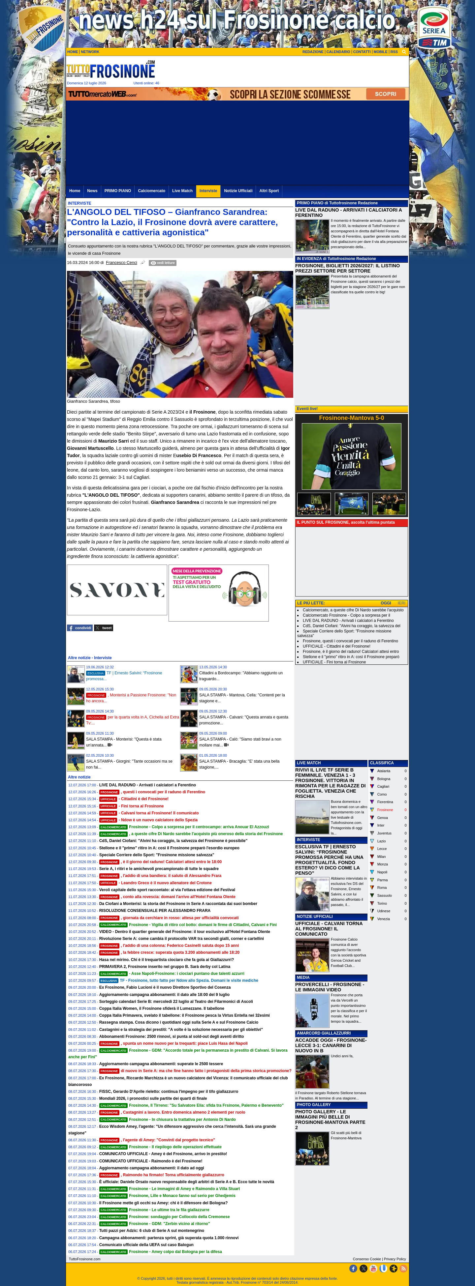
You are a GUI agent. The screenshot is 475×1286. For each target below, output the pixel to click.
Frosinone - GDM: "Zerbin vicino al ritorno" (154, 1223)
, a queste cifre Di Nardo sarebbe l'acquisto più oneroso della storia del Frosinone (191, 834)
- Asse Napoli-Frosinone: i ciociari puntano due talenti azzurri (171, 973)
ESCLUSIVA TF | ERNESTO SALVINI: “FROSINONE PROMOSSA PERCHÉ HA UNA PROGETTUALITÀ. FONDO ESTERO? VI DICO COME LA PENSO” (329, 860)
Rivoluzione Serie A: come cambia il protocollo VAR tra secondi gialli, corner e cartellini (181, 938)
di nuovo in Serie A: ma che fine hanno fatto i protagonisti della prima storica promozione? (195, 1070)
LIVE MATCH (309, 763)
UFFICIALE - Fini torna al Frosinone (334, 662)
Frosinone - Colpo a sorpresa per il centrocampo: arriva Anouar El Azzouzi (184, 827)
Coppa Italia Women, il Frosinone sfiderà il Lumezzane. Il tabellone (161, 1008)
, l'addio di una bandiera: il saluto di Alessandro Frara (160, 875)
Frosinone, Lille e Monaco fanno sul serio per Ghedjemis (167, 1195)
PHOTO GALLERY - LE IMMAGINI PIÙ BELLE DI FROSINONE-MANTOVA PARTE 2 (330, 1119)
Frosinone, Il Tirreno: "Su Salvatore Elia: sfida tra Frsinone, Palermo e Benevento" (191, 1105)
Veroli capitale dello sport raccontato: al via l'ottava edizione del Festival (167, 890)
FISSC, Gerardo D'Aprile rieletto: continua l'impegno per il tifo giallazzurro (168, 1091)
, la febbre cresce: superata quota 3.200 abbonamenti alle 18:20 (169, 952)
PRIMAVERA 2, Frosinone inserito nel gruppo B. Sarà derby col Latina (164, 966)
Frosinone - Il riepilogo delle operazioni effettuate (160, 1147)
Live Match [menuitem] (182, 191)
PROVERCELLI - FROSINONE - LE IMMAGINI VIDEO (329, 987)
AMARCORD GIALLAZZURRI (324, 1033)
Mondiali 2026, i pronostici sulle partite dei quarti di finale (153, 1098)
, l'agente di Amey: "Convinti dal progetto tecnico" (157, 1140)
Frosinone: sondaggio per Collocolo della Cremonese (164, 1216)
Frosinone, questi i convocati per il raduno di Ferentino (350, 641)
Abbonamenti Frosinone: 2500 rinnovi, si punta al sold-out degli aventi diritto (171, 1036)
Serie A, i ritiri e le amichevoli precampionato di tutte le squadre (159, 868)
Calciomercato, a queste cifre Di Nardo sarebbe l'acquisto (353, 610)
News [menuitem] (92, 191)
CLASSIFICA (382, 763)
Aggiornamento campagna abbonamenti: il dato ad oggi (151, 1168)
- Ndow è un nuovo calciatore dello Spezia (148, 820)
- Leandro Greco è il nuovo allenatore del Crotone (155, 883)
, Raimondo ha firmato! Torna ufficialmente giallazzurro (161, 1175)
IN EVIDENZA (309, 258)
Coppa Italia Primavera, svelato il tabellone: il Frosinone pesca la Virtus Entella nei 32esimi (184, 1015)
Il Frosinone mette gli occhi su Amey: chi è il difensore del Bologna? (163, 1203)
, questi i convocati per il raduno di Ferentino (152, 792)
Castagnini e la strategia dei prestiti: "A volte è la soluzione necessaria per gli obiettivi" (181, 1029)
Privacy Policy (395, 1259)
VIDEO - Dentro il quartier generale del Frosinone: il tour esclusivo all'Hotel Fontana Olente (184, 931)
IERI (401, 603)
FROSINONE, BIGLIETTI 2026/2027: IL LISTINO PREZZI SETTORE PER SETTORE (347, 268)
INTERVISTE (308, 839)
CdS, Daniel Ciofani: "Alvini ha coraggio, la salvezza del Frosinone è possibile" (173, 840)
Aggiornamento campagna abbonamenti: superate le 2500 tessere (161, 1064)
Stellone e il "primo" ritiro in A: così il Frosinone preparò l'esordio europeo (169, 848)
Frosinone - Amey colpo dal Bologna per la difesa (160, 1251)
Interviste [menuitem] (208, 191)
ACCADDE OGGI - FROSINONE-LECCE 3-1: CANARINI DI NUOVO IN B (331, 1045)
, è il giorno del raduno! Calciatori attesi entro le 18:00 (160, 862)
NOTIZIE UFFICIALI (315, 916)
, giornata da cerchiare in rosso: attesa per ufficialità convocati (169, 918)
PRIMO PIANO (310, 203)
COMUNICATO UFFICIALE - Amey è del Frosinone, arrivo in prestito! (163, 1154)
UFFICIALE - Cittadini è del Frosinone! (336, 646)
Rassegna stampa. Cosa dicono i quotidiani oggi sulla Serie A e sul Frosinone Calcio (179, 1022)
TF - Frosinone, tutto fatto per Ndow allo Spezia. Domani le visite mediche (178, 980)
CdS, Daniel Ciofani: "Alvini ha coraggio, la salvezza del (351, 626)
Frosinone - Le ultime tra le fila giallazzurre (154, 1210)
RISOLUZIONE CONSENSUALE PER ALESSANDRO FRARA (155, 910)
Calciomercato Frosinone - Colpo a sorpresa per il (346, 615)
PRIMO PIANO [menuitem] (118, 191)
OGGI (386, 603)
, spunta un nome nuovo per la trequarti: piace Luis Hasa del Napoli (173, 1043)
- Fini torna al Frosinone (131, 806)
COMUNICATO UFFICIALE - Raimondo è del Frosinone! (151, 1161)
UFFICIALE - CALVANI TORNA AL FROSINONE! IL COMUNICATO (329, 929)
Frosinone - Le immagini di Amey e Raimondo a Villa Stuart (169, 1188)
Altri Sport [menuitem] (269, 191)
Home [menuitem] (74, 191)
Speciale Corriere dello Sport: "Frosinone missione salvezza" (156, 855)
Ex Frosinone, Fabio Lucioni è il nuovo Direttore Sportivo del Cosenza (165, 987)
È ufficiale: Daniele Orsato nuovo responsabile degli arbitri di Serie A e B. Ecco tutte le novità (186, 1182)
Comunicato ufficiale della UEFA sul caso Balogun (146, 1244)
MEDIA (303, 977)
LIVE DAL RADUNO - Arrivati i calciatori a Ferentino (147, 785)
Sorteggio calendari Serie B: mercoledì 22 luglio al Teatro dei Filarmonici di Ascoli (176, 1001)
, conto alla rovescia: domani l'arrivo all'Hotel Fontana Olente (167, 896)
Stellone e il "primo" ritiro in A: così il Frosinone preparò (351, 657)
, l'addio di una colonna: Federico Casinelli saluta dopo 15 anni (169, 945)
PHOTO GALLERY (314, 1104)
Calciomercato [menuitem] (151, 191)
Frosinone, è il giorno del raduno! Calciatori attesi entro (351, 651)
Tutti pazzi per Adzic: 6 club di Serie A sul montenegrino (151, 1230)
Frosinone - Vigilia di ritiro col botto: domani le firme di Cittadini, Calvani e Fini (188, 924)
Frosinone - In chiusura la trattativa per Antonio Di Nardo (167, 1119)
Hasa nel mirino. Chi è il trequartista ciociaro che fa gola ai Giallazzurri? (166, 959)
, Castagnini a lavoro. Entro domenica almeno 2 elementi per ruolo (172, 1112)
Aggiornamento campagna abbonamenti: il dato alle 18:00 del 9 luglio (164, 994)
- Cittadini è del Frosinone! (134, 799)
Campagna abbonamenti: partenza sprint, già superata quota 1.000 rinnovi (169, 1238)
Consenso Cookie (367, 1259)
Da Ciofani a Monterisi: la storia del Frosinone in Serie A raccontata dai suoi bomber (178, 903)
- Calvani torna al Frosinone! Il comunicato (149, 813)
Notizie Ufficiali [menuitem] (238, 191)
